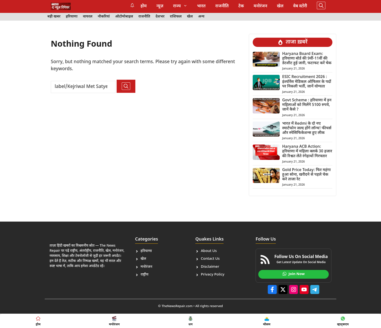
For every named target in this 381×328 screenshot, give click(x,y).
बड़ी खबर (54, 16)
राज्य (182, 6)
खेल (280, 6)
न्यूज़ (159, 6)
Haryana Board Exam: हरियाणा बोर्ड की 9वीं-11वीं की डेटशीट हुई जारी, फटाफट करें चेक (306, 59)
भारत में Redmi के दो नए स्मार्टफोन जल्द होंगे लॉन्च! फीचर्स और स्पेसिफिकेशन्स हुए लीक (306, 128)
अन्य (201, 16)
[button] (321, 6)
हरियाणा (72, 16)
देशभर (160, 16)
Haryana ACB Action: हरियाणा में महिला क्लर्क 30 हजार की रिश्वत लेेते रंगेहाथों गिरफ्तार (307, 151)
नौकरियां (104, 16)
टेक (241, 6)
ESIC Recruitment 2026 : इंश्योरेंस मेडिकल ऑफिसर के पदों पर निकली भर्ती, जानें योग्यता (306, 82)
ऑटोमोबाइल (124, 16)
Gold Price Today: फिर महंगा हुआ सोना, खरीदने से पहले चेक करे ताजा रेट (306, 175)
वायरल (87, 16)
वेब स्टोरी (300, 6)
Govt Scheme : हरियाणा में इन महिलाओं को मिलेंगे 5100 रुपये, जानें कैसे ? (306, 105)
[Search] (126, 86)
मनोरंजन (260, 6)
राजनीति (222, 6)
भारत (201, 6)
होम (144, 6)
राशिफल (176, 16)
